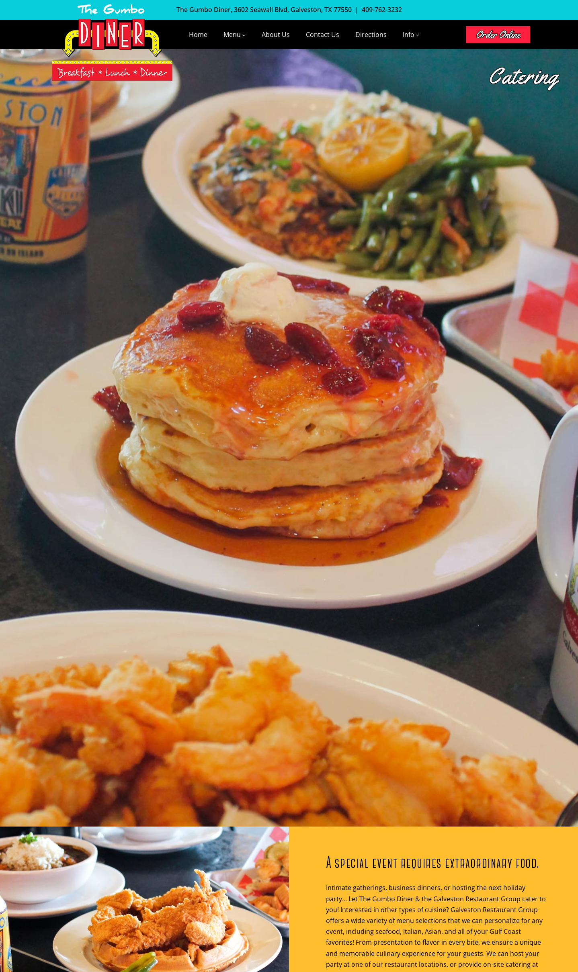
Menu (232, 34)
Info (408, 34)
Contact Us (322, 34)
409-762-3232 (382, 9)
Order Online (498, 35)
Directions (371, 34)
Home (198, 34)
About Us (276, 34)
